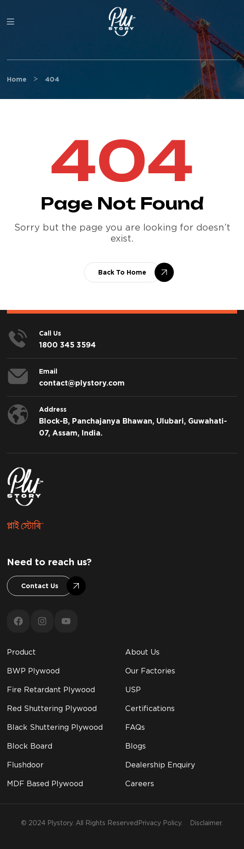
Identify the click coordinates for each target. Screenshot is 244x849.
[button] (122, 272)
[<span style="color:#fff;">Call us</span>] (18, 338)
